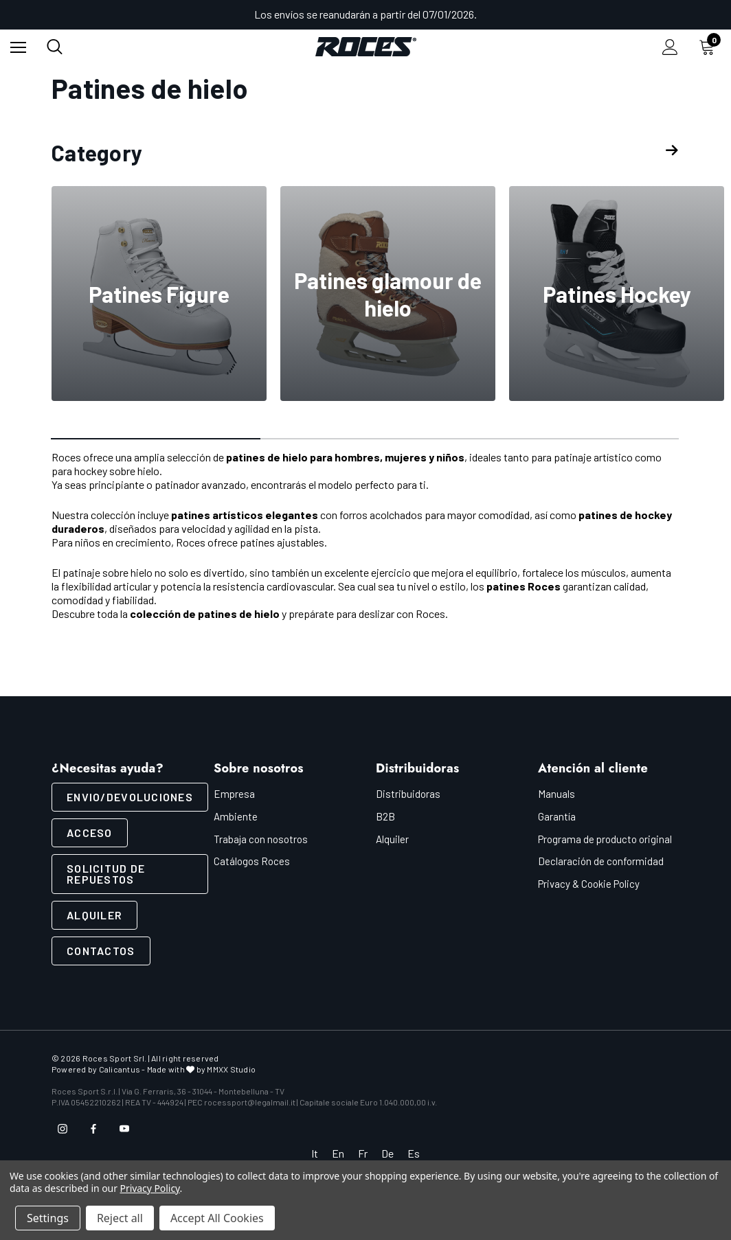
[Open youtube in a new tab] (124, 1129)
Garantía (557, 816)
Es (413, 1153)
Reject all (120, 1218)
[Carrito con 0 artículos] (710, 46)
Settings (48, 1218)
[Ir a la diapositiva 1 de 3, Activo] (156, 439)
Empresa (234, 794)
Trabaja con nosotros (261, 839)
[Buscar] (55, 46)
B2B (385, 816)
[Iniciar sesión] (670, 47)
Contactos (101, 950)
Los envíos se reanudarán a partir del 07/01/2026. (365, 14)
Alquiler (94, 914)
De (387, 1153)
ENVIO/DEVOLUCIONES (130, 796)
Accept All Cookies (217, 1218)
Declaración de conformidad (601, 861)
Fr (363, 1153)
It (314, 1153)
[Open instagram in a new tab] (63, 1129)
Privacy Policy (150, 1188)
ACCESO (90, 832)
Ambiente (236, 816)
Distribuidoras (408, 794)
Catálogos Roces (252, 861)
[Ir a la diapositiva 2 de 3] (366, 439)
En (338, 1153)
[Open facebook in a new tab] (93, 1129)
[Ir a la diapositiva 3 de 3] (574, 439)
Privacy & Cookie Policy (589, 883)
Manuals (556, 794)
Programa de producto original (605, 839)
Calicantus (119, 1069)
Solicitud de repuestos (106, 874)
